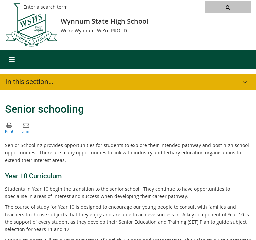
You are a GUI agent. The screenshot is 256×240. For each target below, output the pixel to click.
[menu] (11, 59)
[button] (228, 7)
